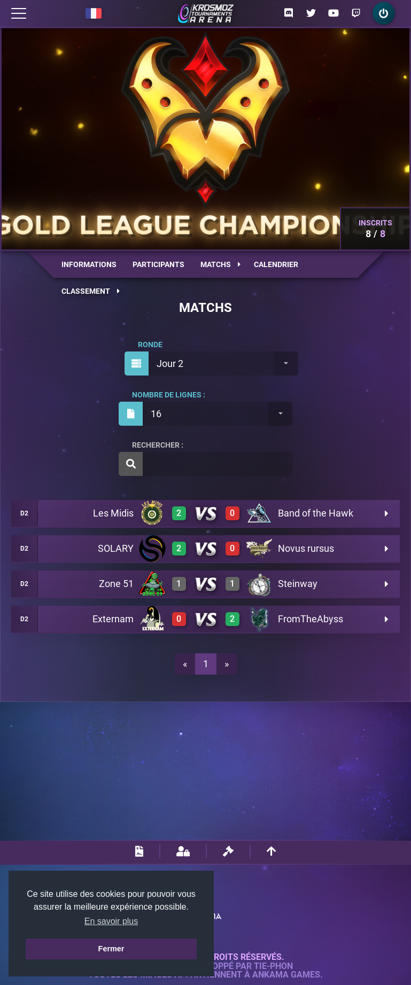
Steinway (297, 583)
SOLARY (116, 548)
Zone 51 (116, 583)
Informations (89, 264)
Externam (113, 618)
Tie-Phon (273, 966)
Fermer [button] (111, 948)
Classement (90, 291)
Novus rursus (306, 548)
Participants (158, 264)
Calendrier (276, 264)
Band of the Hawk (315, 513)
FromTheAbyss (310, 618)
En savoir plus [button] (111, 921)
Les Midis (113, 513)
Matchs (220, 264)
